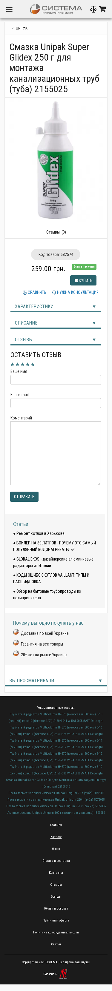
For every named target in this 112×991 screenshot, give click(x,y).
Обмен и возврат (56, 908)
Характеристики (34, 306)
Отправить (24, 496)
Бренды (56, 897)
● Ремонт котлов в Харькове (39, 533)
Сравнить (36, 292)
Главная (56, 825)
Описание (26, 323)
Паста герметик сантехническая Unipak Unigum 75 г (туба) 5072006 (56, 793)
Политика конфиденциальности (56, 932)
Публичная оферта (56, 920)
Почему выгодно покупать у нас (48, 623)
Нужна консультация (77, 292)
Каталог (56, 837)
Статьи (20, 524)
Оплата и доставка (56, 861)
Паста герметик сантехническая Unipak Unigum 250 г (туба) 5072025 (56, 800)
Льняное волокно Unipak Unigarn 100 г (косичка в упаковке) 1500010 (56, 813)
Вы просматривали (31, 680)
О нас (56, 849)
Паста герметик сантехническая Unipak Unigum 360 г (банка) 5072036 (56, 806)
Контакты (56, 873)
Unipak (21, 28)
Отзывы (24, 339)
